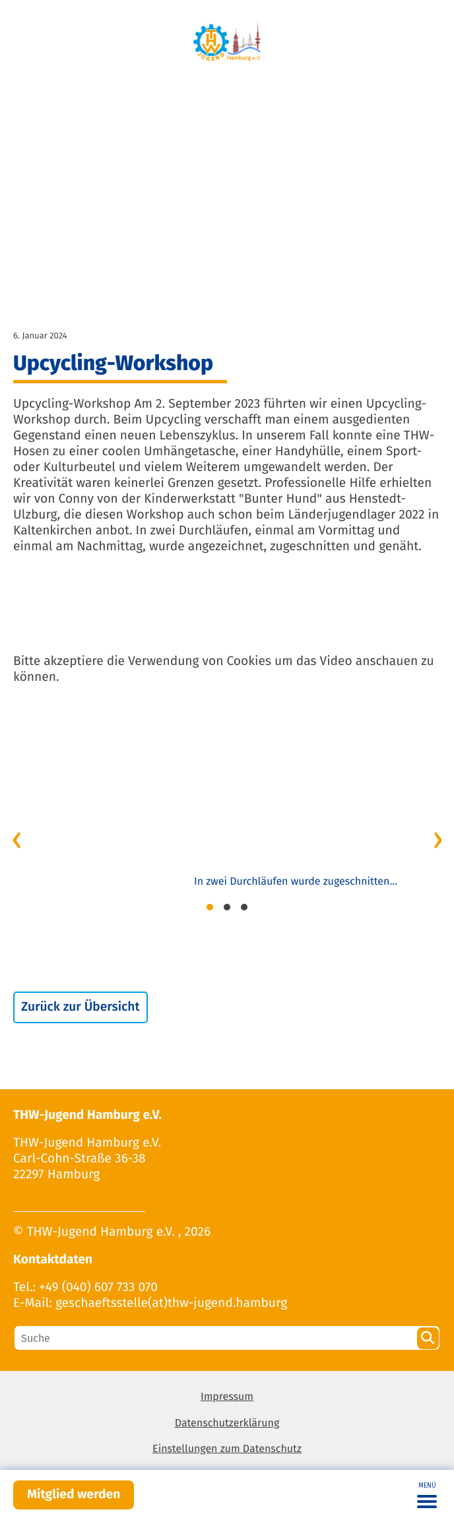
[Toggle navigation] (427, 1494)
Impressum (227, 1397)
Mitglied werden (73, 1494)
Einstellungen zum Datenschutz (227, 1449)
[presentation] (16, 838)
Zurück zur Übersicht (80, 1007)
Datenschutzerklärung (227, 1423)
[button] (209, 909)
